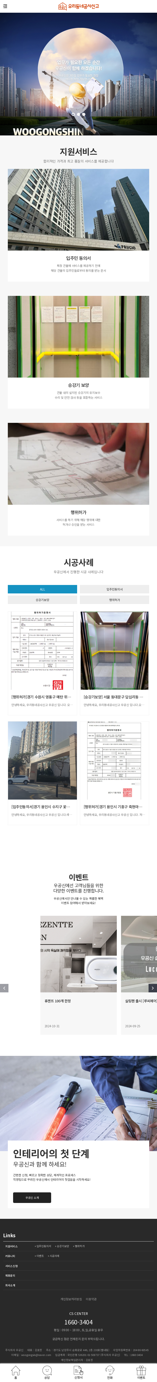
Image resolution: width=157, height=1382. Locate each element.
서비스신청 (11, 1266)
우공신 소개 (114, 1198)
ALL (42, 589)
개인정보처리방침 (71, 1299)
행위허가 (114, 600)
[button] (73, 114)
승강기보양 (42, 600)
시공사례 (55, 1256)
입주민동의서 (114, 589)
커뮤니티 (10, 1256)
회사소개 (10, 1285)
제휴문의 (10, 1275)
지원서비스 (11, 1246)
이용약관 (91, 1299)
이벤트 (40, 1256)
